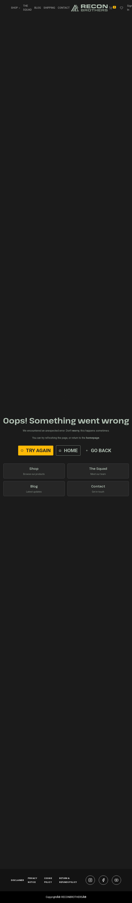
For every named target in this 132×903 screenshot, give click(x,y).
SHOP (15, 7)
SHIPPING (49, 7)
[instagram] (90, 880)
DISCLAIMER (17, 880)
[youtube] (116, 880)
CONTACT (64, 7)
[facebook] (103, 880)
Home (68, 450)
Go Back (98, 450)
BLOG (37, 7)
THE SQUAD (27, 7)
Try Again (36, 450)
